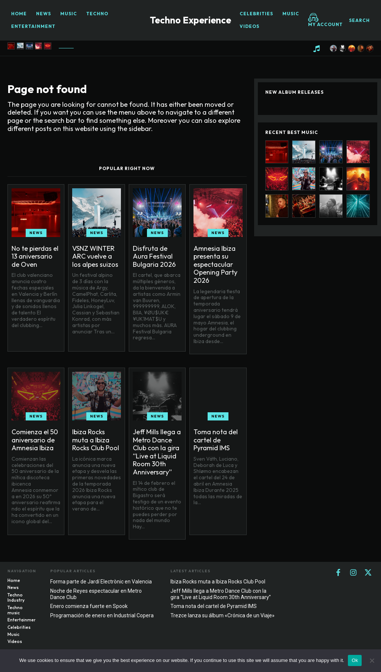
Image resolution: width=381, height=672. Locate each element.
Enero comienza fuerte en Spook (89, 606)
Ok (355, 660)
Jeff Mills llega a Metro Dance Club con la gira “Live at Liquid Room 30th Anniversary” (157, 452)
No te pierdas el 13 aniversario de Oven (35, 256)
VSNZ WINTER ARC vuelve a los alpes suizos (95, 256)
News (36, 232)
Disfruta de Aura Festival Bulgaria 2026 (154, 256)
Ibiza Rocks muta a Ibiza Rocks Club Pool (95, 440)
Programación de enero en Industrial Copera (102, 615)
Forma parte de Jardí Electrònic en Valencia (101, 582)
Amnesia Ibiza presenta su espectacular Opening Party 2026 (215, 264)
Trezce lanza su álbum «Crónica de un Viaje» (222, 615)
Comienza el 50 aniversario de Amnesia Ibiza (35, 440)
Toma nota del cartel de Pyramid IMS (215, 440)
